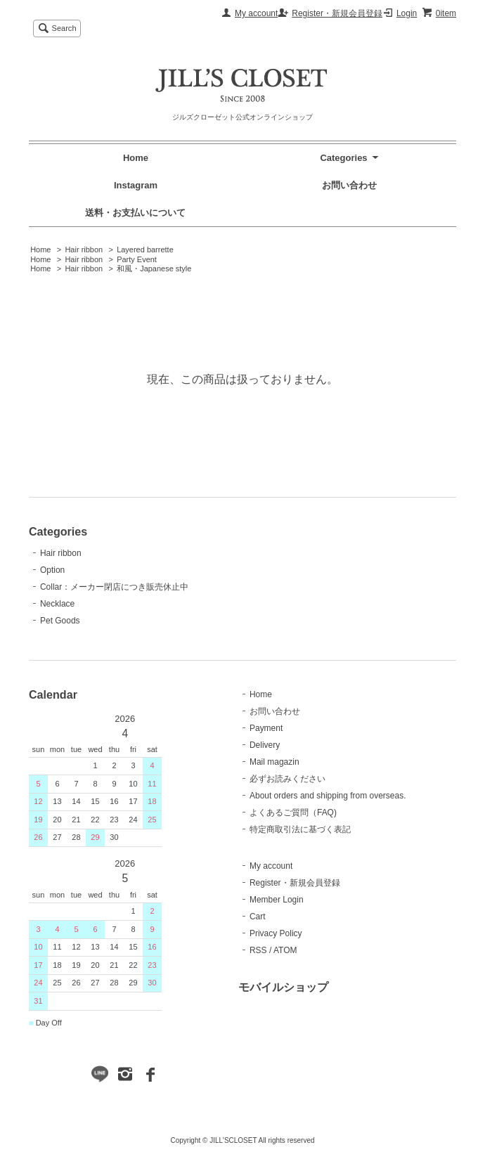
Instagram (135, 185)
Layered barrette (145, 249)
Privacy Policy (276, 933)
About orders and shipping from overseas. (328, 796)
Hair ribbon (84, 249)
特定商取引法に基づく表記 (300, 829)
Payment (266, 728)
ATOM (285, 950)
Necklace (57, 604)
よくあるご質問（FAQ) (293, 812)
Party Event (137, 259)
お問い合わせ (349, 185)
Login (406, 13)
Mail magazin (274, 762)
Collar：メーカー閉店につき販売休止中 (114, 587)
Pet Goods (60, 621)
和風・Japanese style (154, 268)
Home (135, 158)
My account (256, 13)
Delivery (265, 745)
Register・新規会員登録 (337, 13)
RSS (258, 950)
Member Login (277, 900)
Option (52, 570)
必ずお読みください (287, 779)
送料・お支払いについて (135, 212)
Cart (258, 916)
